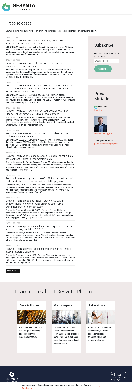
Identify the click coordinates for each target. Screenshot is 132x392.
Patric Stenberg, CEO (103, 133)
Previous (12, 327)
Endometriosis (96, 305)
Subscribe (103, 69)
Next (119, 327)
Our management (64, 305)
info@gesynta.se (117, 380)
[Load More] (13, 271)
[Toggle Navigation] (128, 7)
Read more (27, 388)
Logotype (98, 110)
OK (99, 387)
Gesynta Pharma (29, 305)
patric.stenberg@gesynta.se (107, 143)
